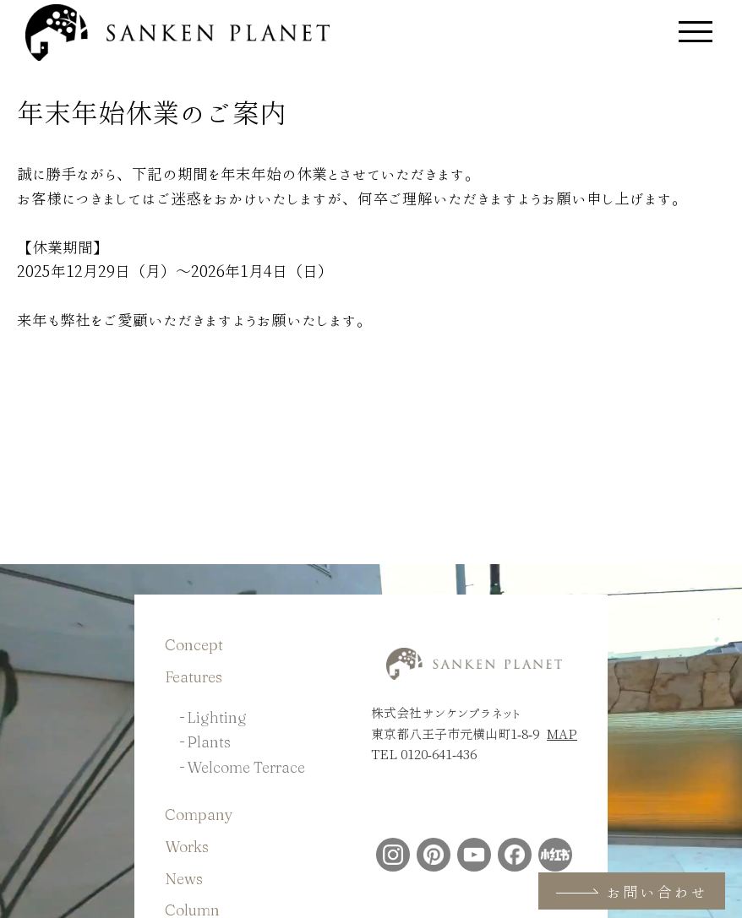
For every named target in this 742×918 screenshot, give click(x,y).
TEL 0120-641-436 (424, 754)
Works (187, 846)
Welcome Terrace (246, 767)
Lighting (217, 717)
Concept (194, 645)
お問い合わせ (631, 892)
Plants (209, 742)
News (184, 878)
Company (199, 814)
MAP (562, 733)
